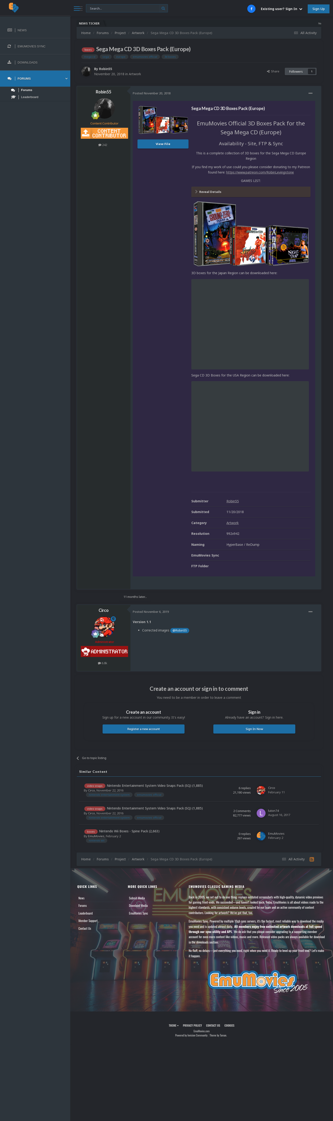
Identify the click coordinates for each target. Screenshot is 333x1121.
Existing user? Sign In (281, 9)
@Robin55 (180, 630)
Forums (82, 905)
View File (163, 144)
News (81, 898)
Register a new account (143, 729)
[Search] (127, 8)
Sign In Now (254, 729)
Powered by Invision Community (191, 1035)
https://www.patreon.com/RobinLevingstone (260, 172)
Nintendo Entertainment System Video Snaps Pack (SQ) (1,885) (155, 785)
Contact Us (84, 928)
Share (273, 71)
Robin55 (105, 69)
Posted (151, 93)
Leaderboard (85, 913)
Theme (174, 1025)
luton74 (273, 811)
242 (102, 145)
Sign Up (318, 9)
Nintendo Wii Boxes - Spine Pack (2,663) (129, 831)
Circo (104, 610)
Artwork (135, 74)
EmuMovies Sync (138, 913)
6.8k (102, 663)
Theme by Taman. (218, 1035)
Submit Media (137, 898)
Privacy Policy (192, 1025)
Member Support (88, 920)
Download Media (138, 905)
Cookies (229, 1025)
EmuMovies (96, 836)
